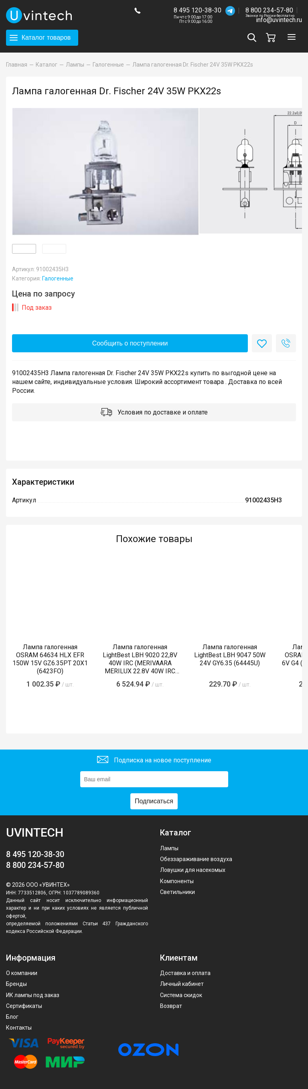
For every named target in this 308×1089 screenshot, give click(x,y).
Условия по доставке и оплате (154, 413)
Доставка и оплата (185, 973)
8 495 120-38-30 (197, 10)
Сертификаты (24, 1006)
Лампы (169, 848)
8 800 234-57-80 (269, 10)
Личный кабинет (182, 984)
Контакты (19, 1027)
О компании (21, 973)
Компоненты (177, 881)
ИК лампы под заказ (32, 995)
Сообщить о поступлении (130, 343)
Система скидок (181, 995)
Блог (12, 1017)
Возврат (171, 1006)
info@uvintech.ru (279, 20)
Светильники (177, 892)
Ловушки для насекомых (192, 870)
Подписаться (154, 801)
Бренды (16, 984)
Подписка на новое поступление (154, 761)
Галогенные (57, 278)
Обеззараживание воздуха (196, 859)
